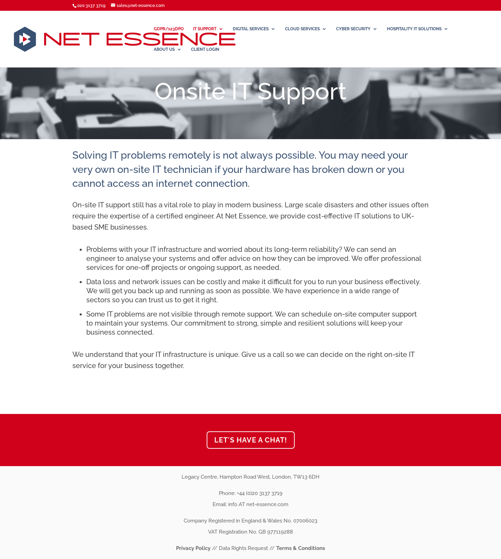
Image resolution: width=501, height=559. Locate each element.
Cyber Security (353, 28)
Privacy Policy (194, 548)
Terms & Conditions (300, 548)
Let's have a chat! (250, 440)
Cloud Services (302, 28)
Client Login (205, 49)
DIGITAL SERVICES (251, 28)
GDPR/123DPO (169, 28)
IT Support (204, 28)
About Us (164, 49)
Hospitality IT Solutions (414, 28)
